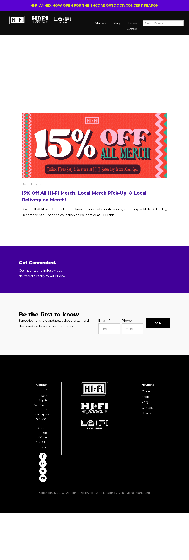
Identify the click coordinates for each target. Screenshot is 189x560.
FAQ (145, 402)
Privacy (147, 413)
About (132, 29)
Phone (127, 320)
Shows (100, 23)
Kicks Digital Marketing (134, 492)
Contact (147, 408)
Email (102, 320)
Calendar (148, 391)
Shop (117, 23)
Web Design (104, 492)
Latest (133, 23)
